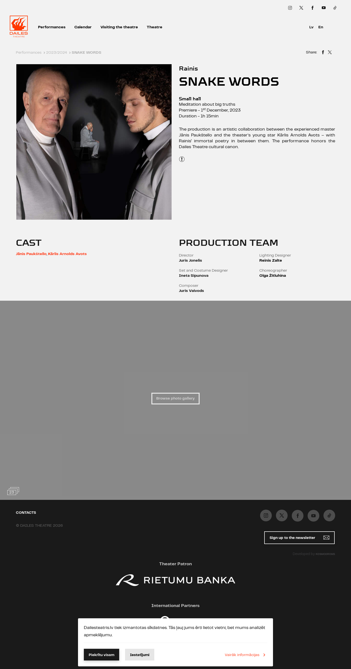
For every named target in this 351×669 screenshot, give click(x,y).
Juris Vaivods (191, 291)
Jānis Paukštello (31, 254)
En (320, 27)
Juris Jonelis (190, 260)
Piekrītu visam (101, 655)
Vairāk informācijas (246, 655)
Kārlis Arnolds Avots (67, 254)
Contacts (26, 513)
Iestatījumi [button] (139, 655)
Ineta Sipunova (193, 276)
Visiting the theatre (119, 27)
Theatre (154, 27)
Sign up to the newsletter (299, 538)
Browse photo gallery (175, 398)
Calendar (83, 27)
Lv (311, 27)
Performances (52, 27)
